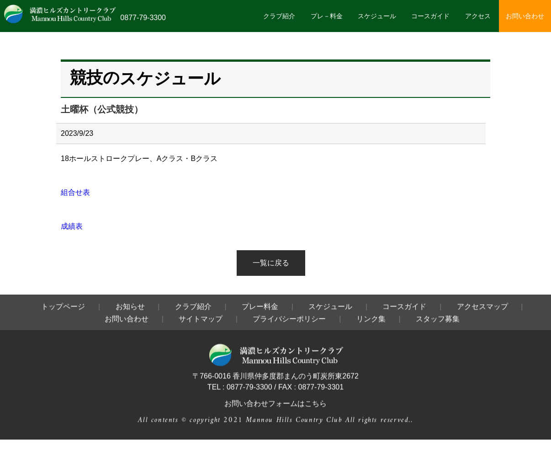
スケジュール (377, 16)
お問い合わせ (525, 16)
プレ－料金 (327, 16)
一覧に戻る (271, 263)
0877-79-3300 (143, 17)
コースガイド (430, 16)
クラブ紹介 (279, 16)
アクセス (478, 16)
